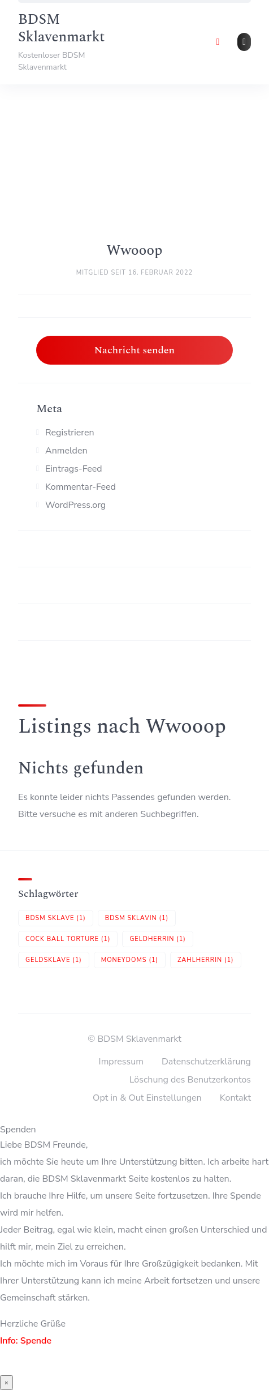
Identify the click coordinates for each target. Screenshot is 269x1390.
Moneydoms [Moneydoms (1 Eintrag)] (129, 960)
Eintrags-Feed (73, 469)
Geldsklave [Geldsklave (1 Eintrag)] (53, 960)
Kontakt (235, 1098)
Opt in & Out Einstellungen (147, 1098)
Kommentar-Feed (80, 487)
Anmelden (66, 450)
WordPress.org (75, 505)
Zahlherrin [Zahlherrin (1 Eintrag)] (205, 960)
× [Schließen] (6, 1382)
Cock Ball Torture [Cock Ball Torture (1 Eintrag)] (67, 939)
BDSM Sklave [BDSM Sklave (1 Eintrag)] (55, 918)
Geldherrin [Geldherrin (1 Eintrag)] (157, 939)
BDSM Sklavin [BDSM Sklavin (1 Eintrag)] (136, 918)
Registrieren (69, 432)
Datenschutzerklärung (206, 1061)
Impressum (121, 1061)
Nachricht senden (134, 350)
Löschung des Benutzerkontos (190, 1079)
